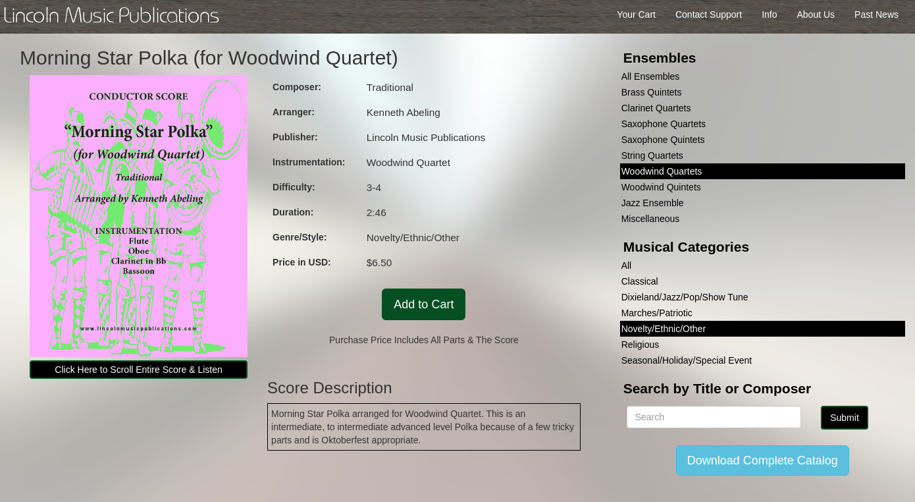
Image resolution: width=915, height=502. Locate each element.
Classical (639, 281)
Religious (640, 344)
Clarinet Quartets (656, 108)
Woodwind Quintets (661, 187)
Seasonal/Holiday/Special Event (686, 360)
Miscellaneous (650, 218)
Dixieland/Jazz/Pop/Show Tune (684, 297)
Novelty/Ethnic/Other (663, 328)
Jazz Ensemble (652, 203)
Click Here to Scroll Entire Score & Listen (138, 369)
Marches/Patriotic (657, 313)
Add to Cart (424, 304)
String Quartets (652, 155)
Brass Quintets (651, 92)
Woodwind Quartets (661, 171)
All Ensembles (650, 76)
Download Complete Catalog (762, 460)
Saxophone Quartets (663, 124)
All (626, 265)
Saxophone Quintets (663, 139)
